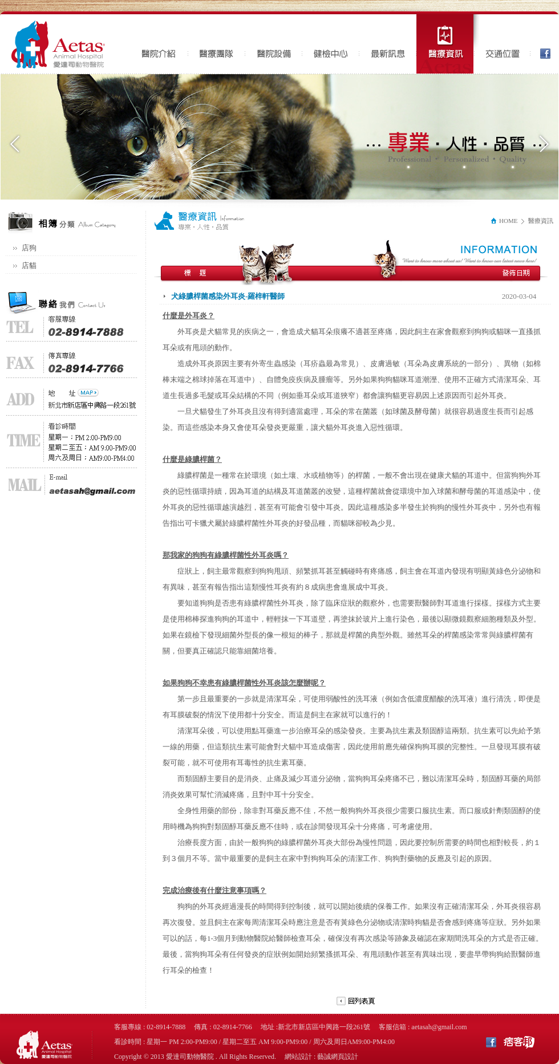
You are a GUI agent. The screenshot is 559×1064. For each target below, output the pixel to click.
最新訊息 (387, 44)
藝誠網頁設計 (337, 1057)
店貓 (29, 265)
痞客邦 (519, 1041)
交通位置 (501, 44)
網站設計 (298, 1057)
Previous (15, 144)
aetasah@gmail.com (439, 1027)
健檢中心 (330, 44)
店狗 (29, 247)
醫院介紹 (159, 44)
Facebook (541, 44)
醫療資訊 (447, 44)
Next (543, 144)
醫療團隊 (216, 44)
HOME (503, 220)
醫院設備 (273, 44)
